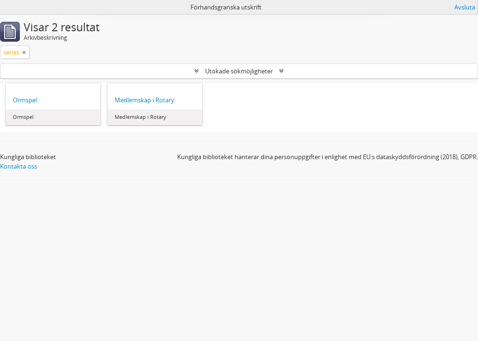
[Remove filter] (24, 52)
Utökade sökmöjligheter (239, 71)
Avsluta (464, 7)
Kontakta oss (18, 166)
